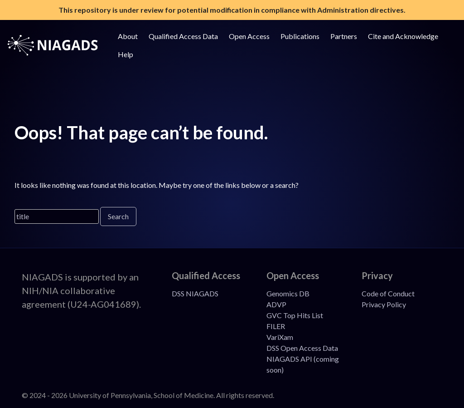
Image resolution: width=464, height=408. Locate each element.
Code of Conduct (388, 293)
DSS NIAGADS (195, 293)
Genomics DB (287, 293)
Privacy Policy (384, 304)
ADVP (276, 304)
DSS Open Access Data (302, 348)
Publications (299, 36)
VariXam (279, 337)
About (128, 36)
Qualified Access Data (183, 36)
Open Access (249, 36)
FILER (275, 326)
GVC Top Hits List (294, 315)
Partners (343, 36)
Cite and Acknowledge (403, 36)
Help (125, 54)
